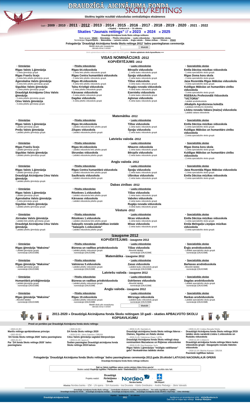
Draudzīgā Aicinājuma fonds (72, 392)
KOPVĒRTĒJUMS (125, 62)
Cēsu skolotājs (183, 392)
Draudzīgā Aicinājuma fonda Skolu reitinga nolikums (125, 35)
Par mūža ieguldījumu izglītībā (163, 390)
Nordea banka (135, 381)
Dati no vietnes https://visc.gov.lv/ (124, 367)
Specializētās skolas (161, 38)
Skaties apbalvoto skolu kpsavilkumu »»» (147, 52)
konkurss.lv (124, 28)
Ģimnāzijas (105, 38)
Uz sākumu (137, 28)
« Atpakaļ (112, 28)
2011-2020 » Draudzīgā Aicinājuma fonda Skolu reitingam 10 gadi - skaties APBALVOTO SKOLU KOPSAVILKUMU (125, 316)
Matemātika (106, 40)
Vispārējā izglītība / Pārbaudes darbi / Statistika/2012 (113, 369)
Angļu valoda (137, 40)
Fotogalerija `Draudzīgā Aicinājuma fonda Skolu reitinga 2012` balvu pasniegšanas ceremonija (125, 43)
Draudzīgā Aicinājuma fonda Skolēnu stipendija (156, 392)
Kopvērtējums (92, 40)
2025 (166, 31)
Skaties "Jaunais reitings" (103, 31)
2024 (152, 31)
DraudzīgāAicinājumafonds (110, 378)
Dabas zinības (151, 40)
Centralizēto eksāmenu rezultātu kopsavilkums (130, 390)
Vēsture (163, 40)
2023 (137, 31)
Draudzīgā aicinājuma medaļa (98, 392)
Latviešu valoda (121, 40)
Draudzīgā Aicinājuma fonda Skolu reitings (91, 390)
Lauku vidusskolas (141, 38)
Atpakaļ (113, 395)
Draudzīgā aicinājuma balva (123, 392)
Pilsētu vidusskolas (121, 38)
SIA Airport (159, 381)
